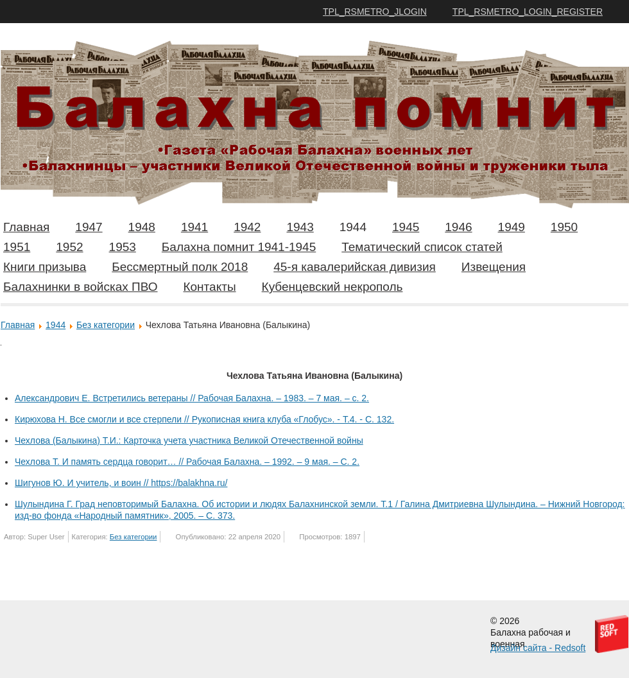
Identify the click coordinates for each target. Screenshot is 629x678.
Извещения (493, 267)
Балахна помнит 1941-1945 (239, 247)
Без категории (105, 325)
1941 (194, 227)
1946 (458, 227)
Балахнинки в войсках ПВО (80, 286)
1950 (564, 227)
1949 (511, 227)
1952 (69, 247)
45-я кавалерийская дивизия (354, 267)
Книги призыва (44, 267)
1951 (16, 247)
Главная (26, 227)
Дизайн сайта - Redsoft (537, 648)
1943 (299, 227)
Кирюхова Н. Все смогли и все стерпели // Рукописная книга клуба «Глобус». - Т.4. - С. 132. (204, 419)
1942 (247, 227)
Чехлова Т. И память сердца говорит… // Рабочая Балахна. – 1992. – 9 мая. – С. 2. (187, 461)
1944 (353, 227)
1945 (405, 227)
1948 (141, 227)
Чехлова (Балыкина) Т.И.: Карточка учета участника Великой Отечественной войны (189, 440)
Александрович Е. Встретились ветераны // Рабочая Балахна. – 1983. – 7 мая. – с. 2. (192, 398)
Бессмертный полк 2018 (180, 267)
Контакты (209, 286)
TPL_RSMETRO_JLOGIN (375, 11)
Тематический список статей (422, 247)
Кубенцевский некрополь (332, 286)
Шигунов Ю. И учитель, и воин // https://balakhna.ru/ (121, 483)
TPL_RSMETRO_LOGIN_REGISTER (527, 11)
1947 (88, 227)
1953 (122, 247)
